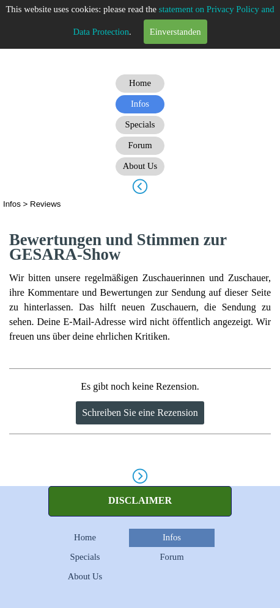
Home (85, 537)
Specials (85, 557)
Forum (171, 557)
